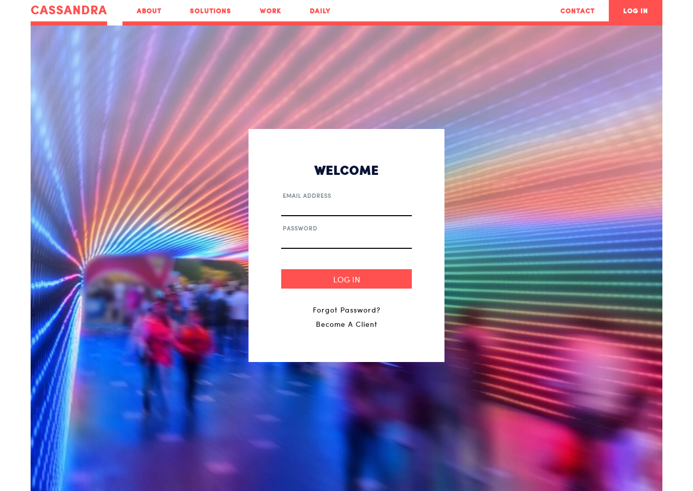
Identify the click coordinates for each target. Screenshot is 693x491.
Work (270, 11)
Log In (635, 11)
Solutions (210, 11)
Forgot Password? (347, 309)
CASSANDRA (69, 10)
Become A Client (347, 324)
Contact (577, 11)
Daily (320, 11)
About (149, 11)
